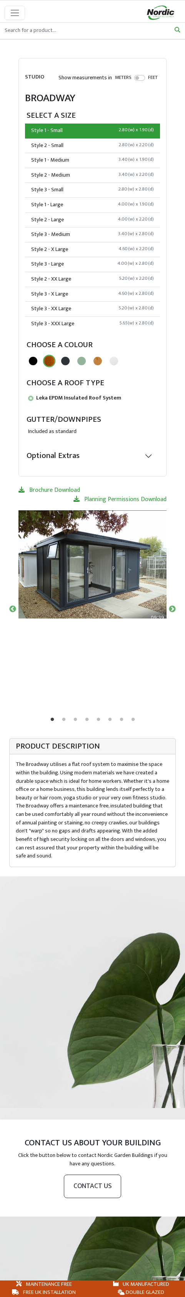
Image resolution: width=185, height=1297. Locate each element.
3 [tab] (75, 720)
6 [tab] (110, 720)
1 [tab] (52, 720)
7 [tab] (121, 720)
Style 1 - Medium (92, 160)
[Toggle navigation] (15, 13)
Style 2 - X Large (92, 249)
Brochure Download (49, 490)
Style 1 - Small (92, 130)
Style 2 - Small (92, 145)
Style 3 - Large (92, 264)
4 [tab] (87, 720)
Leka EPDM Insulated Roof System (74, 398)
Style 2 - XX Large (92, 279)
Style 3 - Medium (92, 234)
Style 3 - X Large (92, 294)
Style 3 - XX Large (92, 308)
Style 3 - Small (92, 189)
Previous (13, 609)
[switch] (139, 77)
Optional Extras (53, 455)
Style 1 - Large (92, 204)
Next (172, 609)
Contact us (92, 1186)
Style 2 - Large (92, 219)
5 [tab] (98, 720)
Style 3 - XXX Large (92, 323)
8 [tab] (133, 720)
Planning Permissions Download (120, 499)
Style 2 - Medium (92, 175)
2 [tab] (64, 720)
